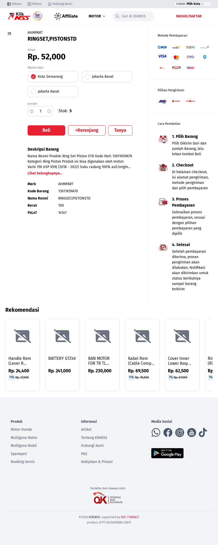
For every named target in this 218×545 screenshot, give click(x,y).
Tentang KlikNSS (94, 438)
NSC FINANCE (130, 517)
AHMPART (35, 32)
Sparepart (19, 454)
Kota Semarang (50, 76)
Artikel (86, 429)
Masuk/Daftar (189, 16)
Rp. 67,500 (180, 377)
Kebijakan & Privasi (97, 462)
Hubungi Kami (92, 445)
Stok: (63, 110)
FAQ (84, 454)
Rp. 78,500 (142, 377)
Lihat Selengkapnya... (45, 173)
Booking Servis (23, 462)
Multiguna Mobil (24, 445)
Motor (97, 16)
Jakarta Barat (102, 76)
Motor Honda (21, 429)
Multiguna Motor (24, 438)
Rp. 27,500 (22, 377)
